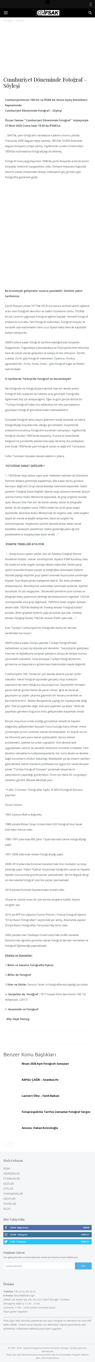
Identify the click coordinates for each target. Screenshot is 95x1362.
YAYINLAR (9, 1204)
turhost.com (47, 1351)
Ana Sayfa (8, 20)
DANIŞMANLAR (13, 1194)
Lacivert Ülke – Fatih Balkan (40, 1096)
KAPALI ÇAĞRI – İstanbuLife (40, 1080)
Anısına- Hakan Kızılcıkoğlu (40, 1128)
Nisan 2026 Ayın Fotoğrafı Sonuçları (45, 1064)
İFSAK (6, 1168)
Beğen (86, 1227)
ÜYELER (8, 1188)
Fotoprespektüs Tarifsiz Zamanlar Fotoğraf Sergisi (56, 1112)
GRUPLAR (9, 1199)
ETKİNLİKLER (11, 1178)
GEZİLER (8, 1183)
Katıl (83, 1265)
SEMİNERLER (11, 1173)
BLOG (7, 1209)
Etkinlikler (20, 20)
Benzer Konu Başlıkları (29, 1054)
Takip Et (85, 1234)
